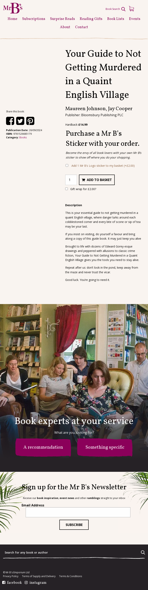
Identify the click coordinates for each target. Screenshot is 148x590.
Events (134, 19)
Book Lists (115, 19)
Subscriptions (33, 19)
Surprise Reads (62, 19)
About (65, 27)
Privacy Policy (10, 576)
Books (23, 137)
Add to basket (99, 180)
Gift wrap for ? (80, 189)
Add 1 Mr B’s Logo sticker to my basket (103, 166)
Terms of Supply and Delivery (39, 576)
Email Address (33, 505)
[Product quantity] (71, 180)
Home (12, 19)
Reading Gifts (91, 19)
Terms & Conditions (70, 576)
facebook (14, 583)
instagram (37, 583)
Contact (81, 27)
